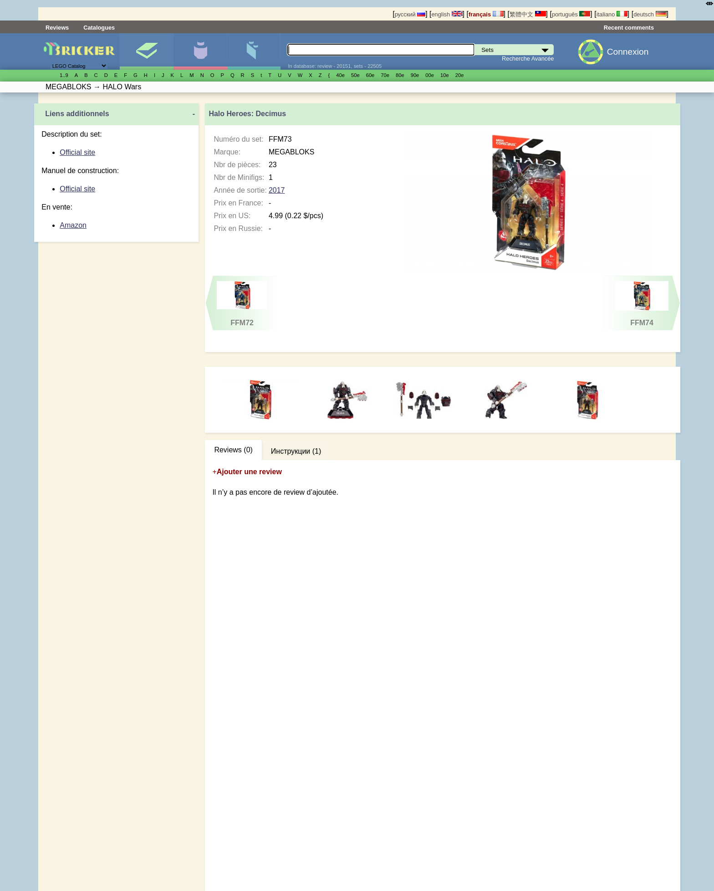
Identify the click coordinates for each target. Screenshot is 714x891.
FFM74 (642, 304)
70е (385, 75)
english (446, 14)
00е (429, 75)
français (486, 14)
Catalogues (99, 27)
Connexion (628, 51)
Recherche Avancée (528, 58)
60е (370, 75)
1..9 (64, 75)
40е (340, 75)
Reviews (57, 27)
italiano (612, 14)
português (571, 14)
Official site (77, 152)
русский (410, 14)
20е (459, 75)
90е (415, 75)
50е (355, 75)
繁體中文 (528, 14)
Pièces (253, 51)
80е (400, 75)
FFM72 (242, 304)
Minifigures (200, 51)
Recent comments (629, 27)
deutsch (649, 14)
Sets (146, 51)
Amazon (73, 225)
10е (444, 75)
